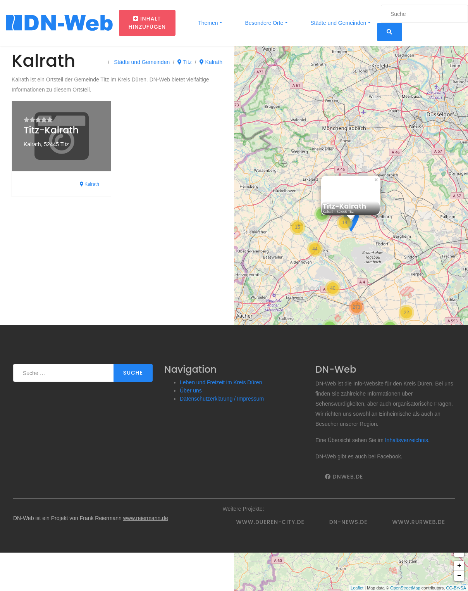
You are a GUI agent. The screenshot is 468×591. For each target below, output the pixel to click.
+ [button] (459, 565)
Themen (207, 23)
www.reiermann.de (145, 518)
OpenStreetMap (405, 588)
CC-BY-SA (456, 588)
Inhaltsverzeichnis (406, 440)
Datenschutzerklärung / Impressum (222, 399)
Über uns (191, 390)
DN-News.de (348, 522)
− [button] (459, 576)
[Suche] (424, 14)
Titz (184, 62)
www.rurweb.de (418, 522)
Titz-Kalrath (51, 130)
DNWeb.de (344, 476)
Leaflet (357, 588)
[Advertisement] (105, 267)
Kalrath (211, 62)
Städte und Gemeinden (337, 23)
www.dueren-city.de (270, 522)
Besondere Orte (264, 23)
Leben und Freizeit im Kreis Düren (221, 382)
